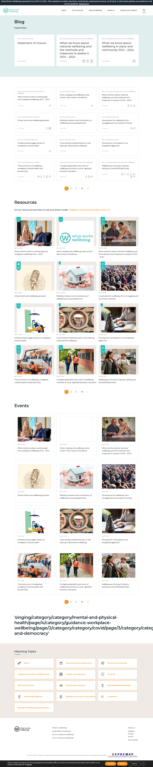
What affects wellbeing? (61, 731)
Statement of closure (32, 43)
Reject (122, 764)
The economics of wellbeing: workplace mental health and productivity (30, 168)
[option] (34, 50)
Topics (63, 10)
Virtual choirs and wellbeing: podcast (33, 120)
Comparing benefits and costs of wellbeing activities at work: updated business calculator (75, 168)
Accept (110, 764)
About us (111, 10)
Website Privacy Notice (131, 734)
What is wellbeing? (59, 728)
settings (29, 765)
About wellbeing (95, 10)
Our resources (77, 10)
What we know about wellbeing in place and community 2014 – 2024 (118, 46)
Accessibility (133, 740)
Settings (134, 764)
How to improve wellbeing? (63, 738)
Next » (87, 188)
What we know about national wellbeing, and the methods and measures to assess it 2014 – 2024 (76, 49)
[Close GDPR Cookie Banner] (143, 764)
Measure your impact (128, 10)
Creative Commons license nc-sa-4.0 (89, 210)
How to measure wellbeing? (63, 734)
